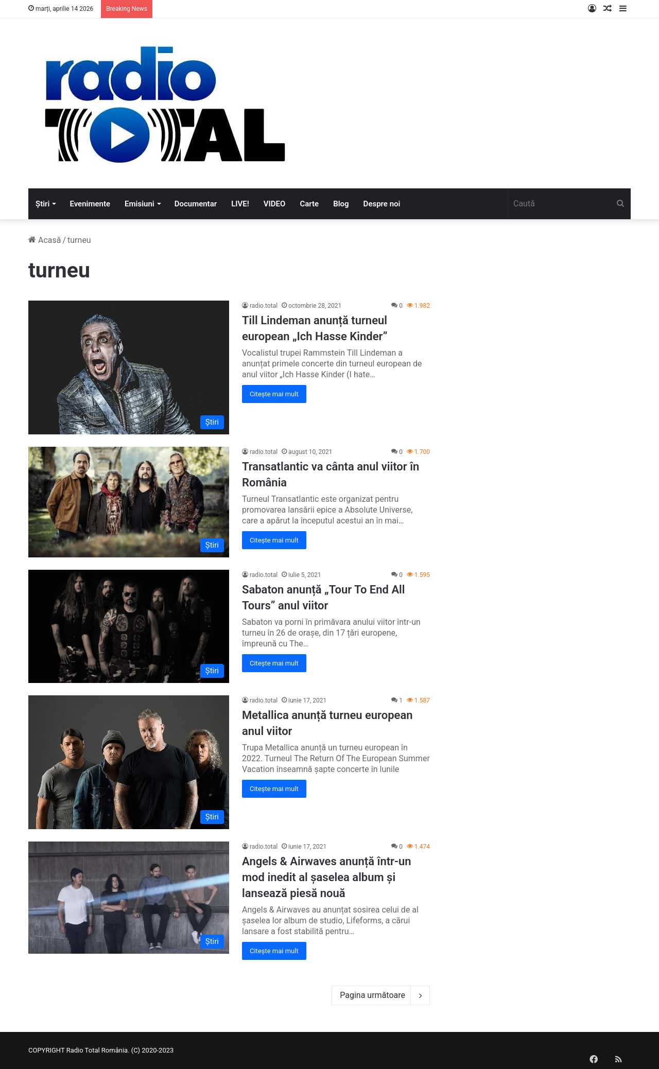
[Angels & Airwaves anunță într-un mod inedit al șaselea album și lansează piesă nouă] (128, 898)
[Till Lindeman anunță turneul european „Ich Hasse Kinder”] (128, 367)
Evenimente (90, 203)
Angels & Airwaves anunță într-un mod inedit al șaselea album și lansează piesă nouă (326, 877)
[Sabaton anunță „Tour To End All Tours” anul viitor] (128, 626)
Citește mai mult (274, 394)
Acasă (44, 240)
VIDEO (275, 203)
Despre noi (382, 203)
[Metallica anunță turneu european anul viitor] (128, 762)
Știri (42, 203)
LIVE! (240, 203)
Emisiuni (139, 203)
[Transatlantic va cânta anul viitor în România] (128, 502)
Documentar (196, 203)
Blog (341, 203)
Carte (309, 203)
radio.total (264, 305)
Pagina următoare (381, 995)
